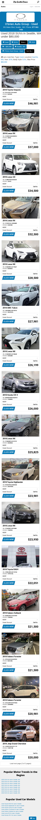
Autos (3, 7)
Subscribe (37, 6)
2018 (32, 42)
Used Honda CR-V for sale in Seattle (11, 815)
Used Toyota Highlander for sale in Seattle (12, 805)
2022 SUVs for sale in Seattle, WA (10, 785)
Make (23, 42)
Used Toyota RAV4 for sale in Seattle (11, 803)
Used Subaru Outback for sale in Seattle (12, 811)
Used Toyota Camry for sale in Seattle (11, 807)
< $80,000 (7, 47)
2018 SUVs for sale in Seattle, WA (10, 793)
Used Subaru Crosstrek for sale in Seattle (12, 809)
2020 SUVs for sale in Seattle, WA (10, 789)
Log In (31, 6)
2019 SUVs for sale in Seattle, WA (10, 791)
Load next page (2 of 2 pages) (20, 763)
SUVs (15, 42)
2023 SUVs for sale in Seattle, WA (10, 783)
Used (5, 42)
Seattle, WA (20, 47)
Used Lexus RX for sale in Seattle (10, 813)
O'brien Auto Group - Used (12, 51)
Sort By (29, 51)
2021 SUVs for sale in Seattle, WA (10, 787)
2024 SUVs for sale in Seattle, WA (10, 781)
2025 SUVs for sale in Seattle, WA (10, 779)
